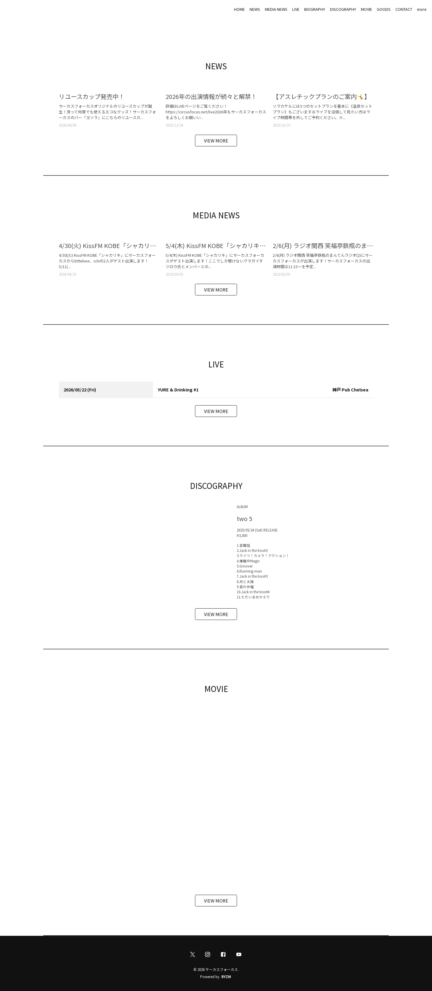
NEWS (255, 9)
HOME (239, 9)
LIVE (295, 9)
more (422, 9)
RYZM (226, 976)
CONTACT (403, 9)
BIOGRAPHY (314, 9)
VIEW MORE (216, 140)
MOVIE (366, 9)
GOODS (384, 9)
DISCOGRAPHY (343, 9)
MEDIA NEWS (276, 9)
